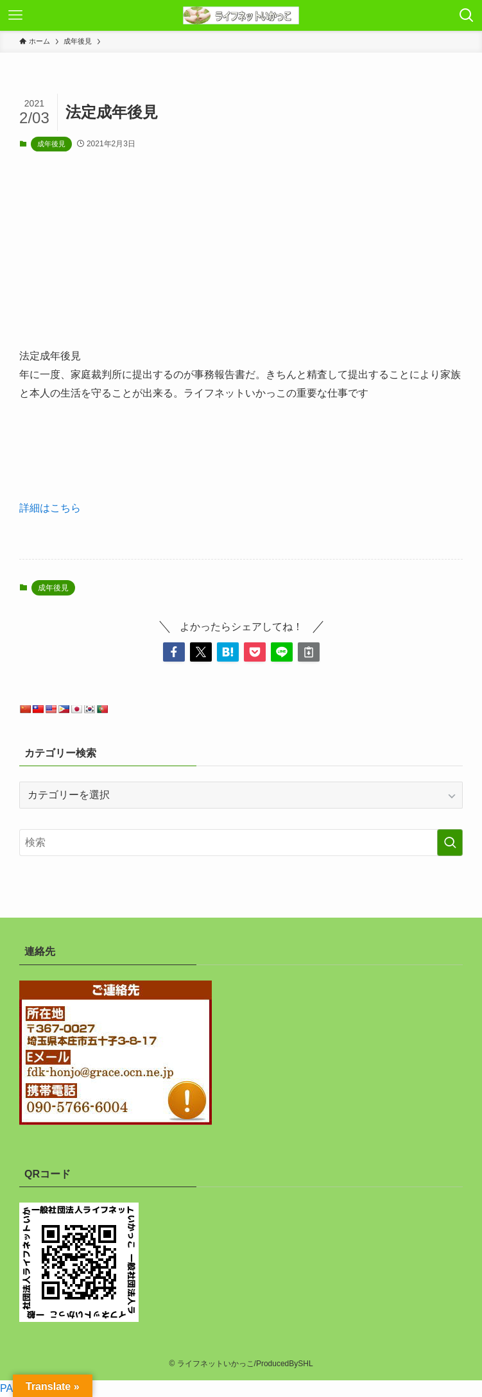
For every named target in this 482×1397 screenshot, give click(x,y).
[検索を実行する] (450, 842)
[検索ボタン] (466, 15)
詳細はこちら (50, 507)
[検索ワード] (241, 842)
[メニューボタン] (15, 15)
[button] (174, 652)
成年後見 (51, 144)
